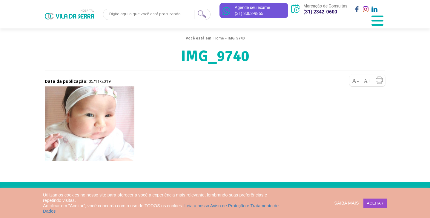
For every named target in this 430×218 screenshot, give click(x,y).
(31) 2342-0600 (320, 12)
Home (219, 38)
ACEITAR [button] (375, 203)
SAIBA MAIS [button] (346, 203)
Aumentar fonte (367, 80)
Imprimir (379, 80)
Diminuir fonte (355, 80)
